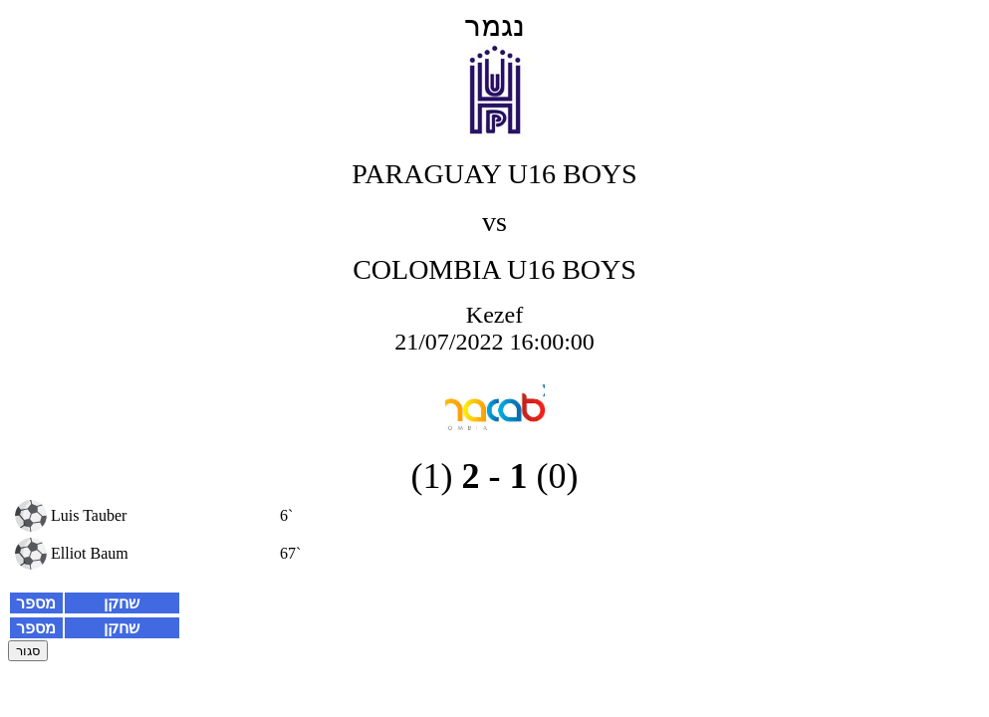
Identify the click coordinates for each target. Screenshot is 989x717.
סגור (28, 650)
